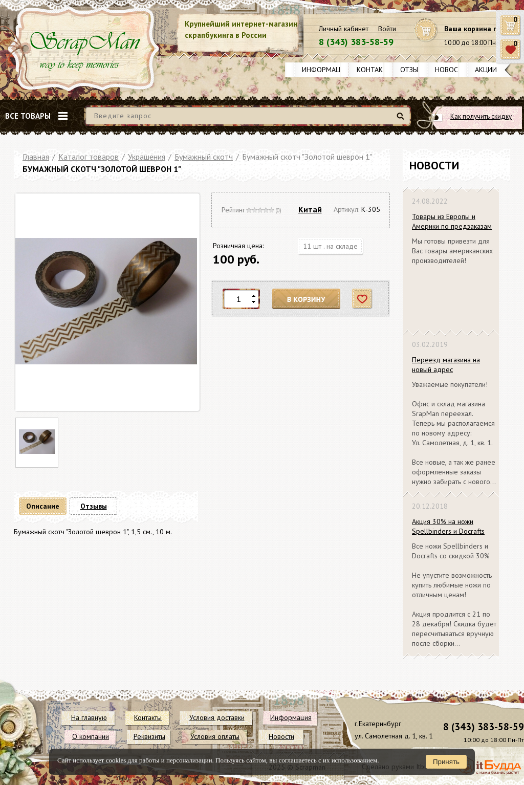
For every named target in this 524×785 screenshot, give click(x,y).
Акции (486, 69)
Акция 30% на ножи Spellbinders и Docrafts (448, 526)
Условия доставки (217, 717)
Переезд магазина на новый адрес (446, 364)
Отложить (362, 299)
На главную (89, 717)
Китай (310, 209)
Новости (451, 69)
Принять (446, 762)
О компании (90, 736)
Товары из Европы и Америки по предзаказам (452, 221)
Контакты (374, 69)
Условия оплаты (214, 736)
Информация (325, 69)
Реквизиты (149, 736)
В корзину (306, 299)
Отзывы (413, 69)
